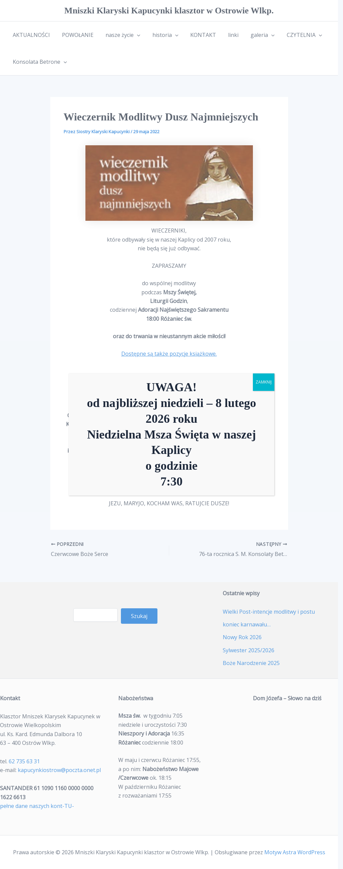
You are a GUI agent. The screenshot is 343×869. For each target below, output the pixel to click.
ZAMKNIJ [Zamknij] (264, 382)
